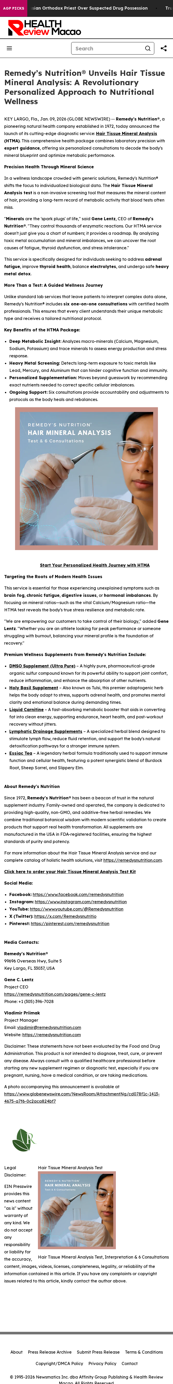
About (16, 1352)
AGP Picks (13, 8)
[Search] (106, 48)
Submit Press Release (98, 1352)
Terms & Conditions (144, 1352)
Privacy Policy (102, 1363)
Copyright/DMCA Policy (59, 1363)
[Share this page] (163, 48)
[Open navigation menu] (9, 48)
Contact (130, 1363)
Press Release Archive (50, 1352)
